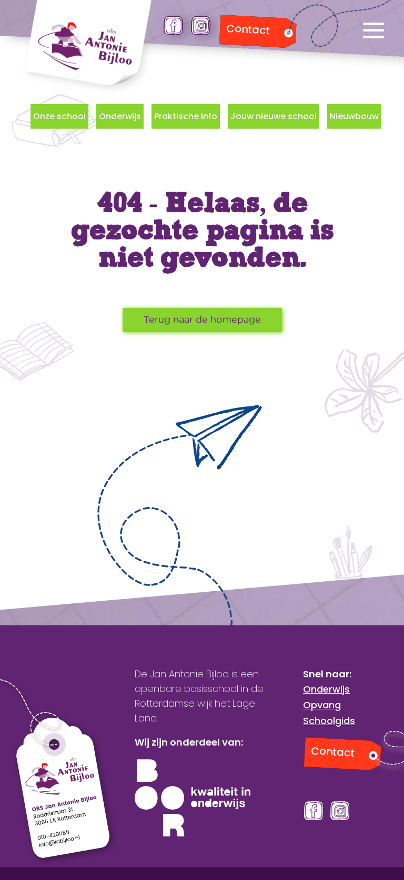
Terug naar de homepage (202, 319)
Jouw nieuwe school (273, 116)
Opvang (322, 704)
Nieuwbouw (354, 116)
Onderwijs (120, 116)
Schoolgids (329, 720)
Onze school (59, 116)
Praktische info (185, 116)
